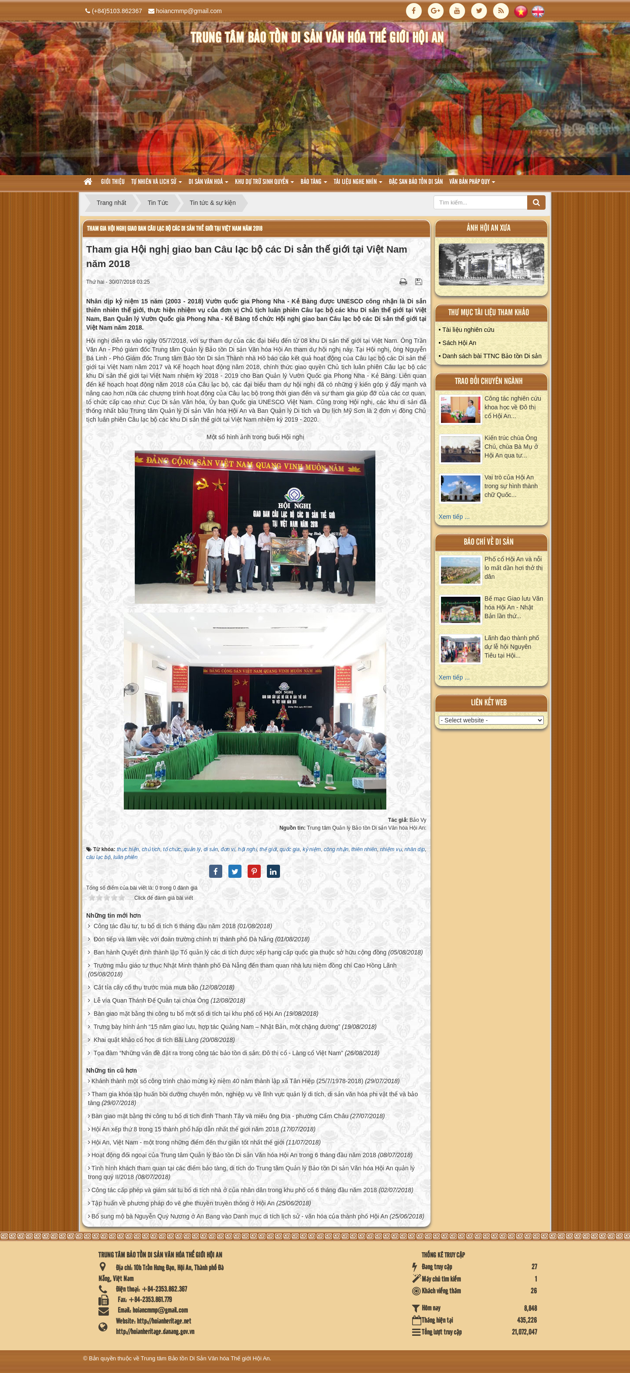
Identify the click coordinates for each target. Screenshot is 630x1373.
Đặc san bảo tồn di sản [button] (416, 182)
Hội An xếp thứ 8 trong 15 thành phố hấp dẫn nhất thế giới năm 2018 (185, 1129)
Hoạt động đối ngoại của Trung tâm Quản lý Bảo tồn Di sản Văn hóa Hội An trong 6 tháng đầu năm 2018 (233, 1154)
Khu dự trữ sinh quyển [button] (264, 184)
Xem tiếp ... (454, 516)
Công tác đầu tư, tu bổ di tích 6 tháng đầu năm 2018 (165, 925)
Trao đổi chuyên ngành (489, 381)
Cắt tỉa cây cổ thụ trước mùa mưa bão (146, 987)
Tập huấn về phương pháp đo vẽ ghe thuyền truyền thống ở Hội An (183, 1203)
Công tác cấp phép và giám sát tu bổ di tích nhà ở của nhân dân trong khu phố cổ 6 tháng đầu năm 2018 (234, 1189)
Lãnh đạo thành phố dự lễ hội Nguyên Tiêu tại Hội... (512, 646)
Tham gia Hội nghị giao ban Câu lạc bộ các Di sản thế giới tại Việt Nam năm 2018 (174, 229)
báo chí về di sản (489, 542)
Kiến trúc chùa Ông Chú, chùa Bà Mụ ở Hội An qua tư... (511, 446)
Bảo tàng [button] (314, 184)
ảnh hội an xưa (489, 228)
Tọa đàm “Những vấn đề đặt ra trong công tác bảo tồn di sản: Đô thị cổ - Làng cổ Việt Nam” (218, 1052)
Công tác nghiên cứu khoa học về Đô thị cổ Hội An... (513, 407)
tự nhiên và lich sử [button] (156, 184)
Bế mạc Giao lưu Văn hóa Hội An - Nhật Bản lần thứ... (514, 607)
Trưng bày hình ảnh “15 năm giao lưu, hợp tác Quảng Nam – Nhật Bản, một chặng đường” (217, 1026)
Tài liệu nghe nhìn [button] (358, 184)
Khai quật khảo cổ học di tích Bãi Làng (146, 1039)
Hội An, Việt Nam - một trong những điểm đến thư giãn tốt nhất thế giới (187, 1142)
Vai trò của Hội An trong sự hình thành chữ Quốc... (511, 486)
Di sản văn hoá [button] (208, 184)
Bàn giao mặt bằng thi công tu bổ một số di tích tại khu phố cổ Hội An (188, 1013)
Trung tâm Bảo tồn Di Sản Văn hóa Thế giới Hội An (205, 1358)
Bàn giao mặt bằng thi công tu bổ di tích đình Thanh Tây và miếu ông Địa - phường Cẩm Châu (220, 1116)
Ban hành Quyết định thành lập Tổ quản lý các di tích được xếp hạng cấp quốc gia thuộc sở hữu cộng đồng (240, 952)
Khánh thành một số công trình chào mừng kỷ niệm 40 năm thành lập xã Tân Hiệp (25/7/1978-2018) (227, 1080)
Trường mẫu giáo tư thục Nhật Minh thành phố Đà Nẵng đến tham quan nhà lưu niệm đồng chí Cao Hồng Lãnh (245, 965)
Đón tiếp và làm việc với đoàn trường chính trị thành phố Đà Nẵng (183, 939)
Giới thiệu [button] (113, 182)
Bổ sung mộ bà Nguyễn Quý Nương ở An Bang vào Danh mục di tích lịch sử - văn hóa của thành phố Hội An (239, 1216)
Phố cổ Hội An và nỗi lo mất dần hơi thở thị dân (514, 568)
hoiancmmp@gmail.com (189, 10)
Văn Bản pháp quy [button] (472, 184)
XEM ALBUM (491, 266)
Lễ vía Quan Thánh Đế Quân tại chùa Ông (151, 1000)
